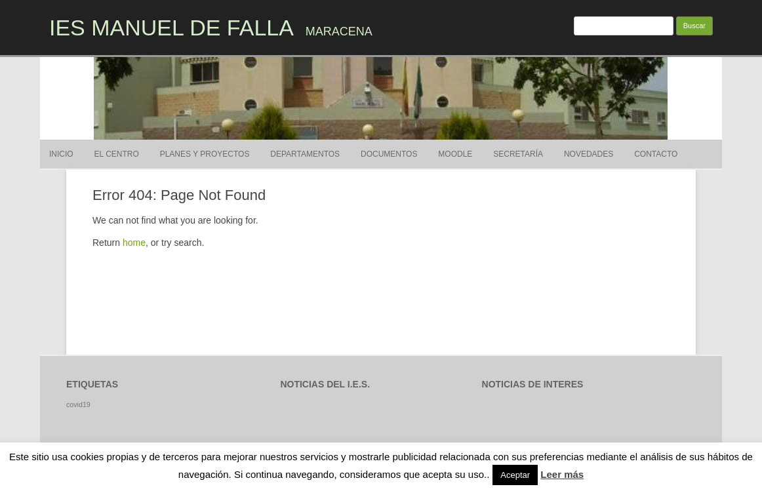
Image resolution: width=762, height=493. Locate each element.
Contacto (655, 154)
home (134, 242)
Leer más (562, 474)
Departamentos (305, 154)
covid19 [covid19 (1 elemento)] (78, 404)
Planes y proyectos (205, 154)
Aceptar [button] (515, 475)
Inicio (61, 154)
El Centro (116, 154)
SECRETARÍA (518, 154)
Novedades (588, 154)
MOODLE (455, 154)
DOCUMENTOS (389, 154)
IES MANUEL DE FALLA (171, 27)
